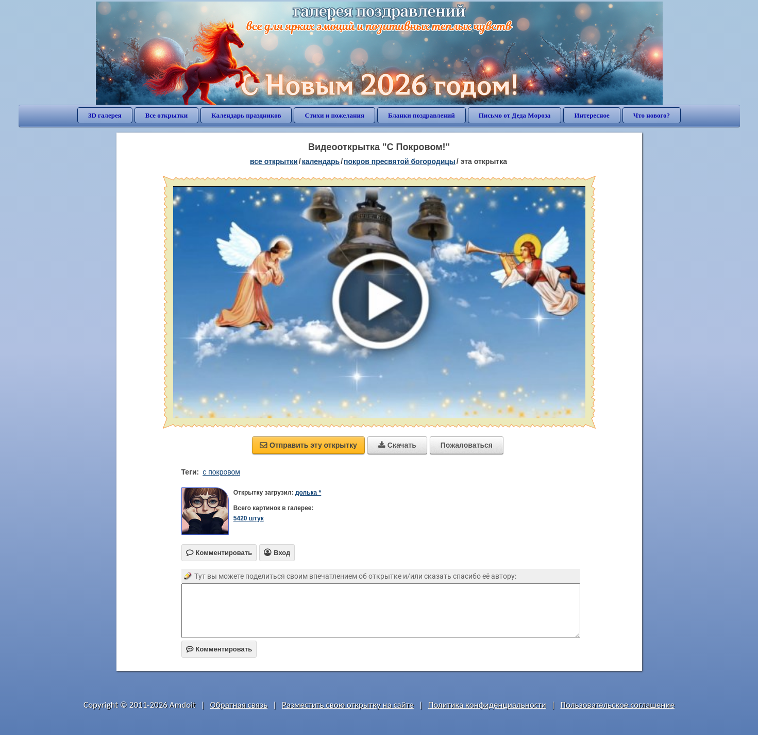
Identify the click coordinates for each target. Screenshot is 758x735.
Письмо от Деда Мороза (515, 115)
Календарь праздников (246, 115)
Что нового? (651, 115)
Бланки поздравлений (421, 115)
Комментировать (219, 649)
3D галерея (105, 115)
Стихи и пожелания (334, 115)
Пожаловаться (467, 445)
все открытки (274, 161)
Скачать (397, 445)
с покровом (221, 472)
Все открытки (166, 115)
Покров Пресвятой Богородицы (400, 161)
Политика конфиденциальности (487, 704)
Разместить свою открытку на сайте (348, 704)
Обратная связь (239, 704)
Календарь (321, 161)
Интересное (591, 115)
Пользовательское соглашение (618, 704)
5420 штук (248, 518)
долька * (308, 492)
